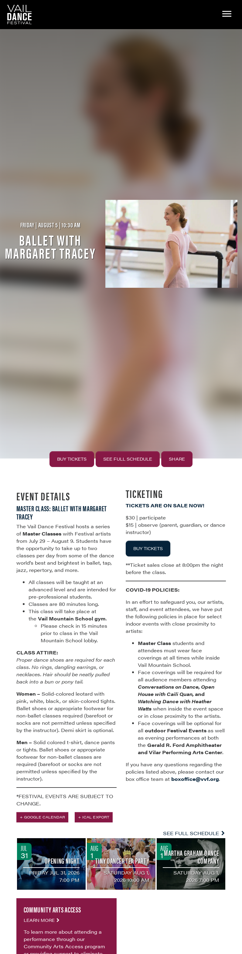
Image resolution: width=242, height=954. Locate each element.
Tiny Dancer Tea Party (122, 860)
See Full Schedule (127, 459)
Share (177, 459)
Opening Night (62, 860)
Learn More (42, 920)
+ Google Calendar (42, 817)
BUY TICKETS (148, 548)
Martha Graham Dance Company (191, 857)
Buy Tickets (72, 459)
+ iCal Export (93, 817)
